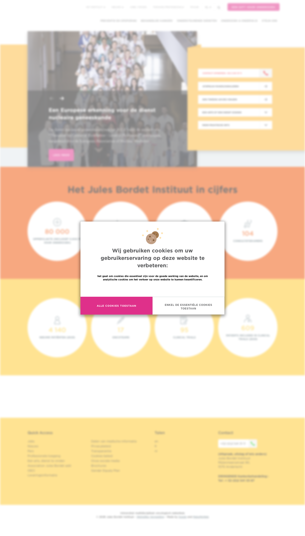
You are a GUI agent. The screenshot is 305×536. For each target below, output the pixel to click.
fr (156, 446)
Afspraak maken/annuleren (220, 86)
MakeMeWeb (201, 516)
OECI (31, 470)
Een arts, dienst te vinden (46, 460)
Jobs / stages (138, 7)
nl (208, 7)
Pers (31, 451)
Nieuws (117, 7)
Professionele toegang (44, 456)
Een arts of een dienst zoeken (221, 112)
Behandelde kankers (157, 20)
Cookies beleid (101, 456)
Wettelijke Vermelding (150, 516)
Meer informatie (152, 288)
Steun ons (269, 20)
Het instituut (95, 7)
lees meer (61, 155)
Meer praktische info (216, 125)
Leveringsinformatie (42, 475)
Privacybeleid (101, 446)
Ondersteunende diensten (197, 20)
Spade (183, 516)
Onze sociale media (105, 460)
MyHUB (194, 7)
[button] (52, 99)
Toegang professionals (168, 7)
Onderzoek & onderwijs (239, 20)
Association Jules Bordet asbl (49, 465)
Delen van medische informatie (114, 441)
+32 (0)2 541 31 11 (238, 443)
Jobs (31, 441)
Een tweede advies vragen (219, 99)
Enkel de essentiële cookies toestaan (188, 307)
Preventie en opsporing (118, 20)
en (156, 441)
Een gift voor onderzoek (253, 7)
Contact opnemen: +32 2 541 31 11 (222, 73)
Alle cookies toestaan (116, 305)
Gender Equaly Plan (105, 470)
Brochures (98, 465)
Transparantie (101, 451)
